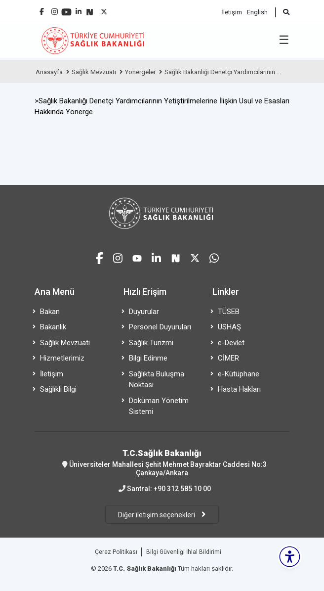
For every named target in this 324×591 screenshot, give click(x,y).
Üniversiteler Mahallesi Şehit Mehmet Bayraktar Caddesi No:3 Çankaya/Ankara (162, 462)
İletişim (231, 12)
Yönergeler (140, 72)
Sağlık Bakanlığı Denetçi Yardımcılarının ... (222, 72)
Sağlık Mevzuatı (94, 72)
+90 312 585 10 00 (182, 489)
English (257, 12)
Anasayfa (49, 72)
